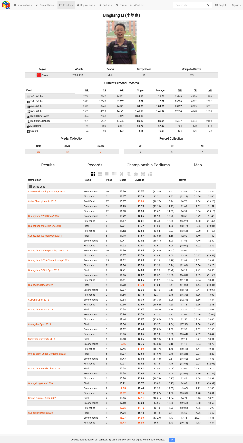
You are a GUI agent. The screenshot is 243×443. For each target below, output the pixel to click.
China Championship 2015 (42, 201)
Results (48, 165)
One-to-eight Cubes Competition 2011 (48, 353)
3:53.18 (139, 116)
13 (67, 151)
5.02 (162, 101)
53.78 (140, 125)
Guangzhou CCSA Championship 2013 (48, 260)
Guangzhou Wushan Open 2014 (45, 235)
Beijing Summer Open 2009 (42, 398)
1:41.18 (139, 111)
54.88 (140, 106)
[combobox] (192, 5)
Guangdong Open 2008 (40, 412)
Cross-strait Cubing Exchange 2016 (46, 191)
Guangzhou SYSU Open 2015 (43, 216)
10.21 (161, 130)
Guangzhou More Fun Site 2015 (44, 226)
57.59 (161, 125)
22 (38, 151)
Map (198, 165)
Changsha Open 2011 (39, 324)
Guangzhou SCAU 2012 (40, 309)
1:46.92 (160, 111)
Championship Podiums (148, 165)
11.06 (161, 96)
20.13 (140, 121)
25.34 (161, 121)
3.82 (141, 101)
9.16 (141, 96)
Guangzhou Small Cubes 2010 (44, 368)
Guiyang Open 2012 (38, 299)
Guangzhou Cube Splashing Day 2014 (48, 250)
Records (94, 165)
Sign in (236, 5)
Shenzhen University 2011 (41, 339)
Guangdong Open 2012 (40, 285)
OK (172, 440)
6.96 (141, 130)
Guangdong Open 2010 (40, 383)
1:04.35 (160, 106)
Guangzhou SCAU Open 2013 (43, 270)
